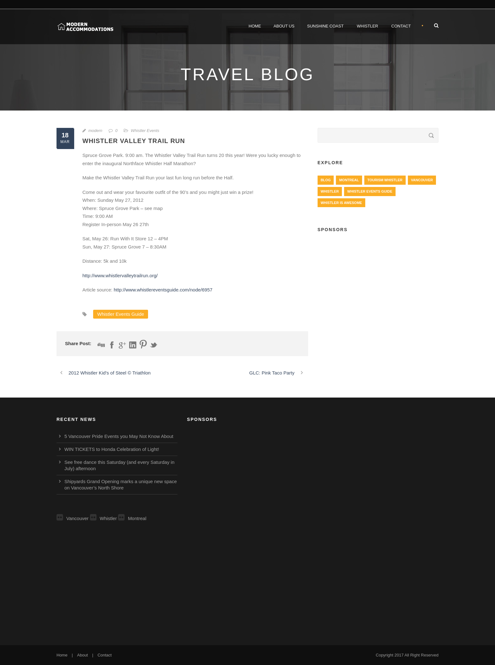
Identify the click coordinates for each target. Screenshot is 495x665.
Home (255, 26)
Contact (401, 26)
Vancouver (73, 518)
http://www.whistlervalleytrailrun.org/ (120, 275)
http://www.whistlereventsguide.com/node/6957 (163, 289)
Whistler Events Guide (120, 314)
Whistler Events (145, 130)
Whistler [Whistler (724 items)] (330, 191)
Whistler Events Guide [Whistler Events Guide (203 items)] (369, 191)
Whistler (367, 26)
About (82, 655)
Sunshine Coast (325, 26)
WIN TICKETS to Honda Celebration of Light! (111, 449)
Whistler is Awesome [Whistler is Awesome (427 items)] (341, 203)
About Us (284, 26)
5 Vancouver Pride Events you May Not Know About (118, 436)
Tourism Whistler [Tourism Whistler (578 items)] (385, 180)
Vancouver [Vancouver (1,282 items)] (422, 180)
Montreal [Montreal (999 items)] (349, 180)
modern (95, 130)
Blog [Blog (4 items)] (326, 180)
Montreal (132, 518)
